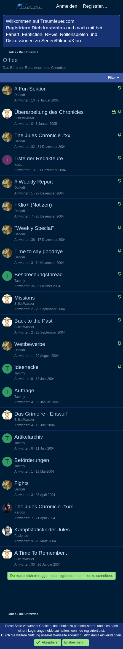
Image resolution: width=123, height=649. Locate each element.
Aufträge (24, 390)
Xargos (19, 512)
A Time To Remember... (41, 553)
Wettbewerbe (29, 344)
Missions (24, 298)
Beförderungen (31, 460)
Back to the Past (33, 321)
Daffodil (19, 95)
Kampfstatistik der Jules (42, 529)
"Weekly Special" (34, 228)
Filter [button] (112, 77)
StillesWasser (24, 118)
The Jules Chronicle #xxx (43, 506)
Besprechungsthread (38, 274)
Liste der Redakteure (38, 158)
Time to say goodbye (38, 251)
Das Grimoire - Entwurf (41, 414)
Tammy (19, 281)
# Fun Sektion (30, 89)
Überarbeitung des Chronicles (49, 112)
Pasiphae (21, 536)
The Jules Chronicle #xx (42, 135)
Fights (21, 483)
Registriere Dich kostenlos (35, 27)
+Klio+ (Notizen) (33, 205)
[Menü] (7, 6)
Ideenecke (26, 367)
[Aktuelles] (116, 6)
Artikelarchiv (28, 437)
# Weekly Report (33, 182)
